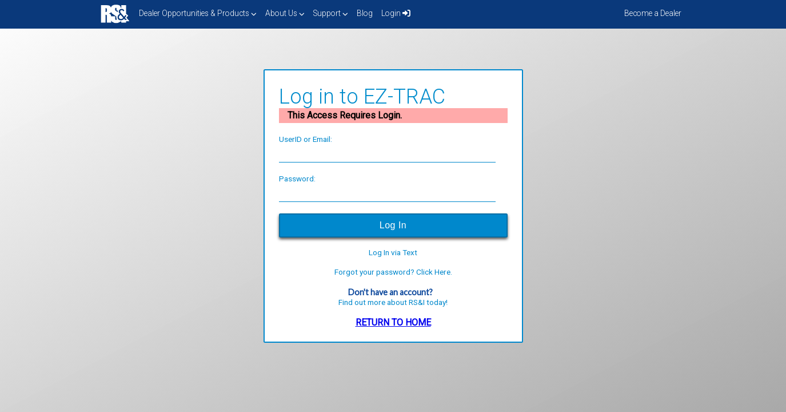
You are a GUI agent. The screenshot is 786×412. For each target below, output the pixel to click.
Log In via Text (393, 253)
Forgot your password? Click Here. (393, 272)
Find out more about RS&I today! (393, 302)
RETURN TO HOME (393, 322)
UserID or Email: (305, 139)
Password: (297, 178)
